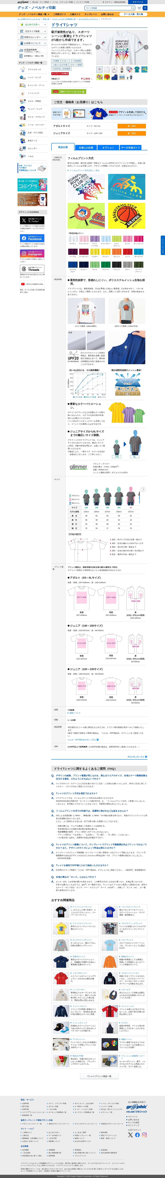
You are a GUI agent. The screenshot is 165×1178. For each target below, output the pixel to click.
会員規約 (104, 1150)
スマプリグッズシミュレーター (34, 1112)
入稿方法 (25, 1135)
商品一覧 (46, 19)
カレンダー (28, 148)
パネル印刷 (53, 1109)
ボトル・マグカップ (32, 117)
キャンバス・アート (32, 85)
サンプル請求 (133, 1122)
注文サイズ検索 (33, 31)
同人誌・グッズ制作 (40, 2)
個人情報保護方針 (55, 1153)
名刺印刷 (25, 1103)
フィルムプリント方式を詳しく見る (85, 170)
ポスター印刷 (53, 1106)
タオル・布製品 (30, 101)
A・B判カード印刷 (81, 1106)
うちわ (26, 156)
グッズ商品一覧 (33, 14)
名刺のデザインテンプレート (59, 1124)
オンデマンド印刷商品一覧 (84, 1112)
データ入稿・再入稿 (133, 14)
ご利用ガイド (59, 14)
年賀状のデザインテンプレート (112, 1124)
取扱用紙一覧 (27, 1115)
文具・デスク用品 (31, 133)
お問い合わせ (107, 14)
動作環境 (104, 1132)
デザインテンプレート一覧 (32, 1124)
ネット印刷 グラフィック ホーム (29, 19)
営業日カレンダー (33, 37)
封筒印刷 (25, 1109)
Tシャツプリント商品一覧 (99, 1076)
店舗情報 (52, 1150)
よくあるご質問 (80, 1132)
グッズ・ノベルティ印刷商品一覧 (64, 19)
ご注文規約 (26, 1153)
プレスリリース (80, 1156)
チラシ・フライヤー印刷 (57, 1103)
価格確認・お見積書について (32, 1138)
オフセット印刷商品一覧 (57, 1112)
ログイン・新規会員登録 (115, 2)
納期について (75, 713)
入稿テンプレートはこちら (68, 91)
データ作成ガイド (55, 1135)
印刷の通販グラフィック (30, 1169)
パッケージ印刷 (82, 2)
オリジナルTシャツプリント (88, 19)
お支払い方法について (30, 1141)
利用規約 (78, 1150)
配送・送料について (108, 1138)
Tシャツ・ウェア (30, 109)
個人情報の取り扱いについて (85, 1153)
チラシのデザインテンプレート (86, 1124)
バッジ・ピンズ (30, 77)
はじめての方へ (33, 24)
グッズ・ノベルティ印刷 (36, 8)
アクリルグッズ (30, 69)
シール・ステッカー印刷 (62, 2)
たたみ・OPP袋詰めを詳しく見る (82, 740)
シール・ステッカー (32, 125)
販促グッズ (28, 140)
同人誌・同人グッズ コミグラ (111, 1109)
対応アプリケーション (109, 1135)
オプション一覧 (106, 1112)
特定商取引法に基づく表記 (32, 1156)
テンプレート (90, 14)
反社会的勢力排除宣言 (109, 1153)
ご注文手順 (53, 1138)
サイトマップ (133, 1125)
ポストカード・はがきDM (84, 1103)
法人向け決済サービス (83, 1141)
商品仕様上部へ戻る (136, 757)
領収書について (54, 1141)
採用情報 (52, 1156)
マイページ (138, 2)
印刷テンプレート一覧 (83, 1135)
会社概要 (25, 1150)
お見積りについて (33, 43)
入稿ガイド (75, 14)
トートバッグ (29, 93)
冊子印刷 (25, 1106)
